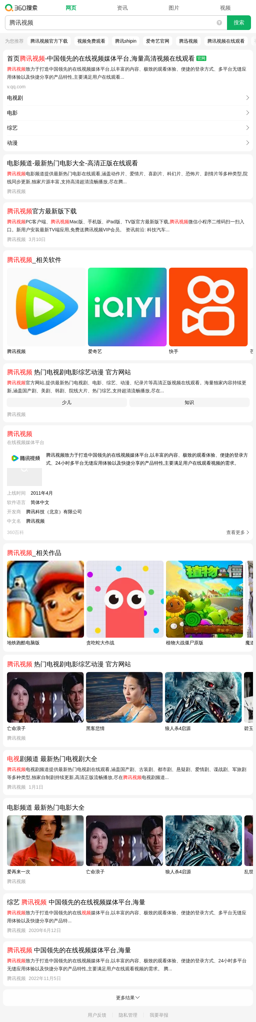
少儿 (66, 402)
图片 (174, 8)
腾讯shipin (126, 41)
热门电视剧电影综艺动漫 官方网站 (69, 372)
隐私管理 (128, 1015)
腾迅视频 (188, 41)
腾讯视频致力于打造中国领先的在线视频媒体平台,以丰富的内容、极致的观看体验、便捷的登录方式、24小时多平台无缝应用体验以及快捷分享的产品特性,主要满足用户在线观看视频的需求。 (147, 459)
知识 (189, 402)
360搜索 (23, 7)
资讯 (122, 8)
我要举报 (159, 1015)
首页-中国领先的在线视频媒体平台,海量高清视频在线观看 (106, 58)
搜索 (239, 22)
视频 (225, 8)
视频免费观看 (91, 41)
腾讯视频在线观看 (226, 41)
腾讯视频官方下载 (49, 41)
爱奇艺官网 (157, 41)
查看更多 (235, 532)
